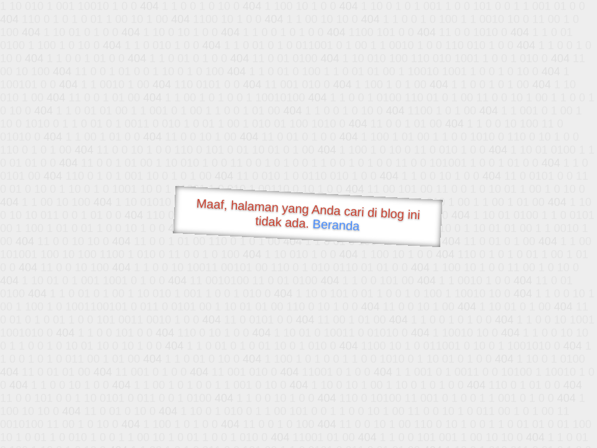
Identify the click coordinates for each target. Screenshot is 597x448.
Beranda (336, 225)
